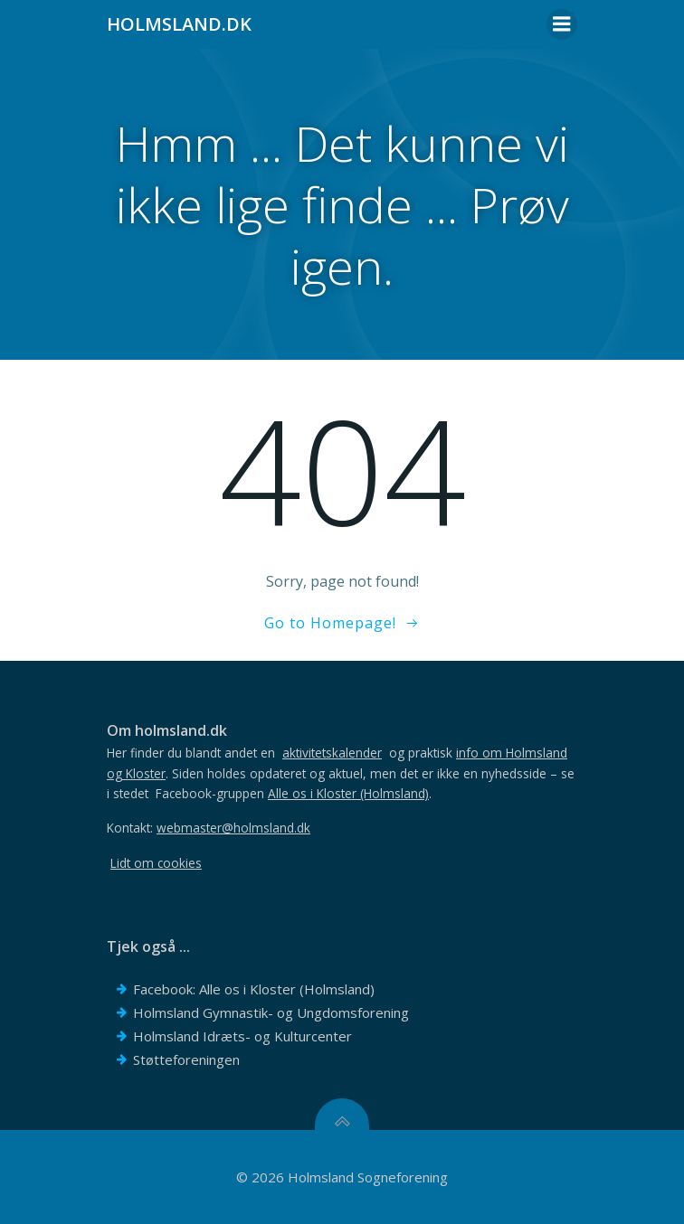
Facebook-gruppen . (294, 793)
